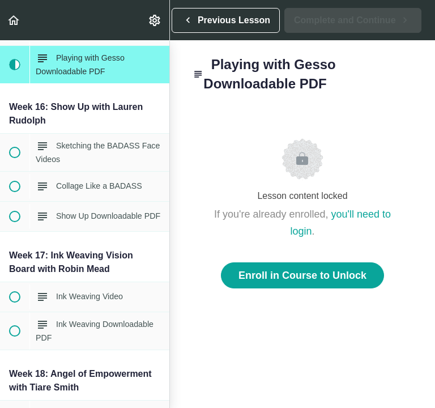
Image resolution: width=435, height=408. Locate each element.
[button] (14, 20)
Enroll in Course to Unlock (302, 275)
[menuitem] (155, 20)
